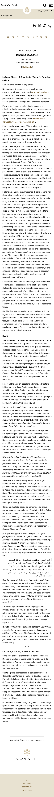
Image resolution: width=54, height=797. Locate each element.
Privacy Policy (27, 790)
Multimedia (27, 67)
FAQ (27, 780)
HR (32, 37)
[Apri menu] (50, 5)
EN (18, 37)
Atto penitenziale (39, 92)
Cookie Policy (27, 787)
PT (46, 37)
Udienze (5, 16)
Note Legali (27, 783)
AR (8, 37)
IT (37, 37)
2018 (11, 16)
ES (23, 37)
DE (13, 37)
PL (41, 37)
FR (27, 37)
